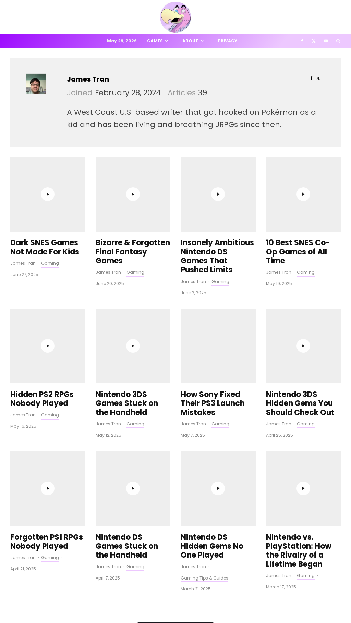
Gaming (50, 194)
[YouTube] (326, 41)
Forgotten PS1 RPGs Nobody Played (46, 334)
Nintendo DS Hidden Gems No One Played (212, 338)
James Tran (88, 79)
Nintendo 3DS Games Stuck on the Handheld (127, 264)
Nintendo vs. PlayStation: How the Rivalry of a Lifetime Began (298, 343)
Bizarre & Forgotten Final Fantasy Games (133, 182)
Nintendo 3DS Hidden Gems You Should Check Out (300, 264)
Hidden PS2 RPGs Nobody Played (42, 260)
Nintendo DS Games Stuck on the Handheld (127, 338)
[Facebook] (302, 41)
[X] (313, 41)
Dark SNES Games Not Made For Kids (44, 178)
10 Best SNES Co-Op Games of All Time (298, 182)
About (190, 41)
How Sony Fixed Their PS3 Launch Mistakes (213, 264)
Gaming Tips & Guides (204, 370)
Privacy (227, 41)
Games (155, 41)
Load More (175, 422)
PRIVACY (82, 606)
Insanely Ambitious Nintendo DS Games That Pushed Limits (217, 187)
